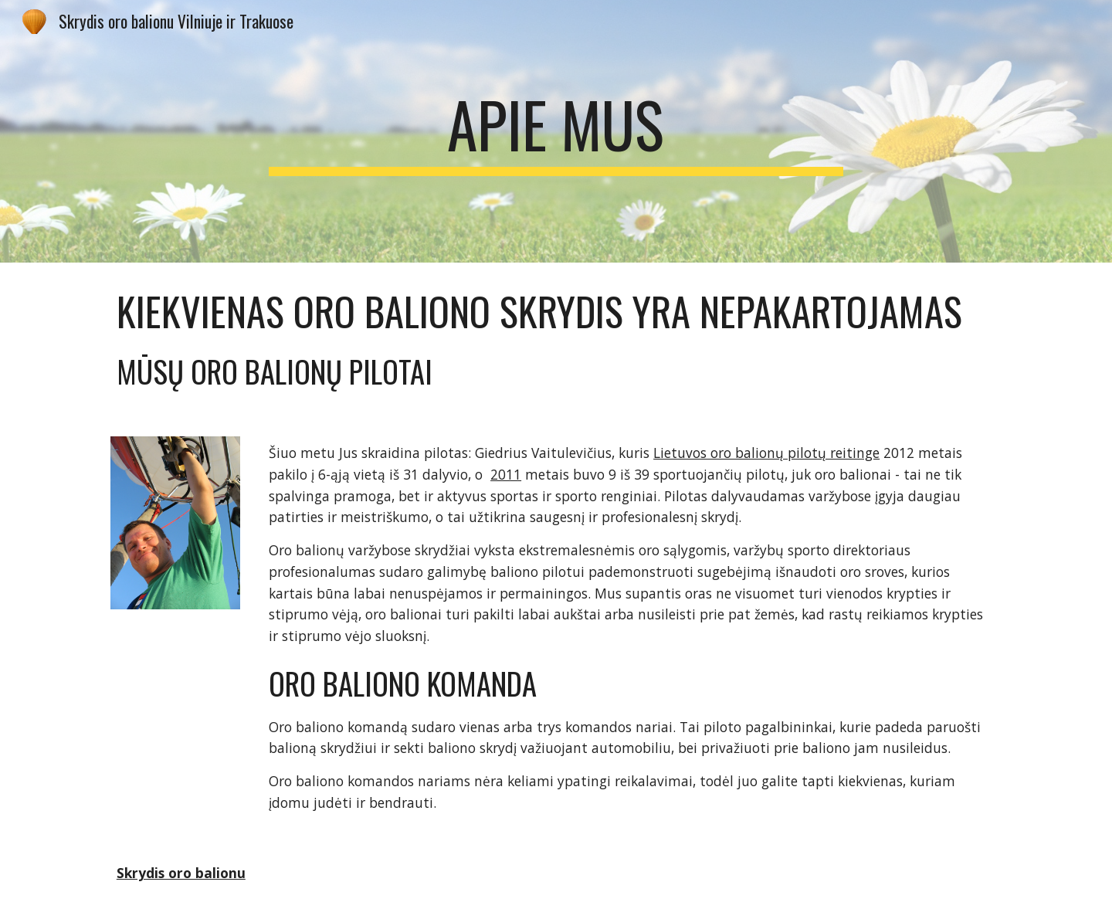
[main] (556, 131)
